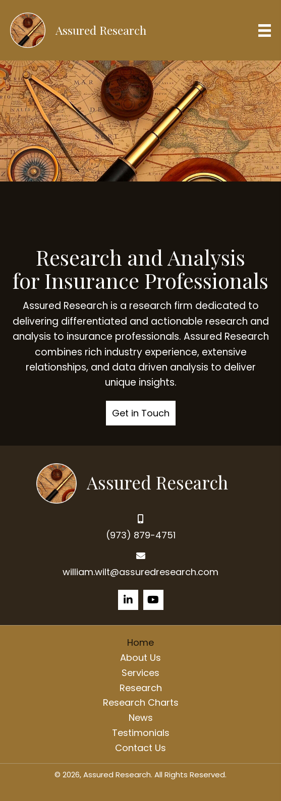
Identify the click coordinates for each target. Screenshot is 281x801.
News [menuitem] (141, 717)
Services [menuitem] (140, 672)
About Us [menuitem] (140, 657)
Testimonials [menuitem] (141, 732)
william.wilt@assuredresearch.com (140, 572)
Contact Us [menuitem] (140, 748)
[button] (141, 413)
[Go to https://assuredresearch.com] (140, 482)
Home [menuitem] (140, 642)
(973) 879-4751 (141, 535)
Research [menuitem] (141, 688)
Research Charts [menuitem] (141, 702)
